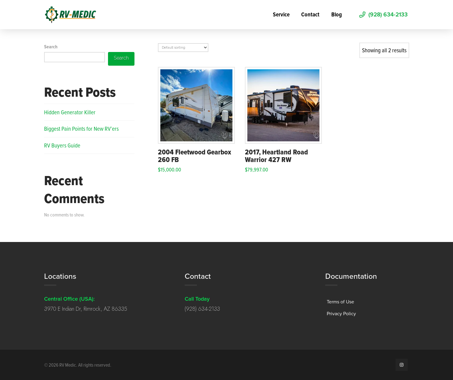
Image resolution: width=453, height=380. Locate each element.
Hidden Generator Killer (70, 112)
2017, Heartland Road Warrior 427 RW (276, 156)
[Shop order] (183, 47)
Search (50, 46)
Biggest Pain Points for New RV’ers (81, 128)
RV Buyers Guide (62, 145)
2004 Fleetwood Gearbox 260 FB (195, 156)
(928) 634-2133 (202, 309)
